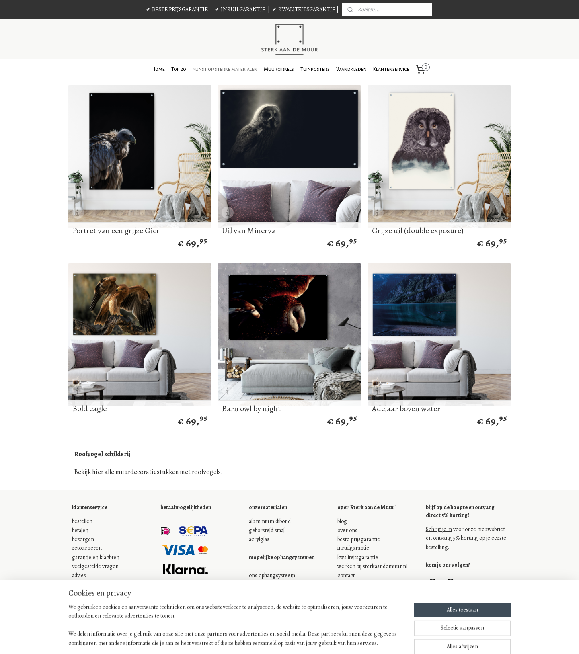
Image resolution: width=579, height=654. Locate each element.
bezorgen (83, 539)
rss (282, 639)
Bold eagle (89, 409)
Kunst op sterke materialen (225, 69)
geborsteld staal (267, 530)
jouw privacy (86, 593)
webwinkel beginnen (307, 639)
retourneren (87, 548)
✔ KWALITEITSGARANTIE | (305, 9)
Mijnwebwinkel (363, 639)
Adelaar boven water (406, 409)
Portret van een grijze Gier (116, 231)
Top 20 (178, 69)
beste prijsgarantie (358, 539)
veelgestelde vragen (95, 566)
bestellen (82, 521)
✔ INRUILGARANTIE (240, 9)
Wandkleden (351, 69)
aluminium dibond (270, 521)
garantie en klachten (95, 557)
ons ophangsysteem (272, 575)
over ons (347, 530)
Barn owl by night (251, 409)
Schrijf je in (439, 529)
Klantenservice (391, 69)
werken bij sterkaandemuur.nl (372, 566)
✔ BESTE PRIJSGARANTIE (177, 9)
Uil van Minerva (248, 231)
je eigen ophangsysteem (277, 584)
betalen (80, 530)
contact (346, 575)
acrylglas (259, 539)
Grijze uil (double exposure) (418, 231)
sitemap (268, 639)
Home (158, 69)
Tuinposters (315, 69)
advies (79, 575)
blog (342, 521)
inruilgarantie (353, 548)
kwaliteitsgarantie (357, 557)
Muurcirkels (279, 69)
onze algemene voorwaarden (106, 584)
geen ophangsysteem (274, 593)
